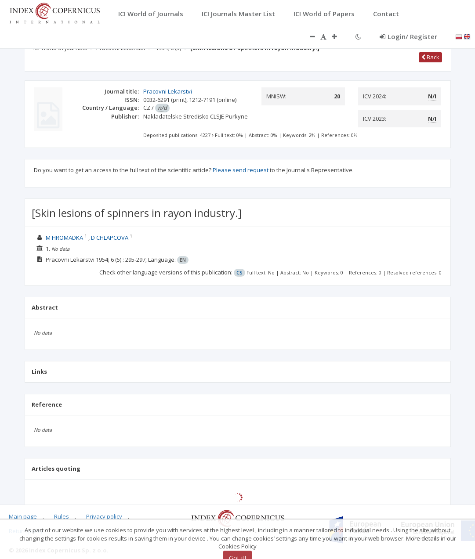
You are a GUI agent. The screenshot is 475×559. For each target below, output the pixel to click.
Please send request (240, 170)
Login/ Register (408, 36)
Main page (23, 516)
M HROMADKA (64, 238)
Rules (61, 516)
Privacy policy (104, 516)
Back (430, 57)
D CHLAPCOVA (109, 238)
